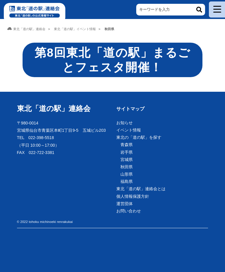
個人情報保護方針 (132, 196)
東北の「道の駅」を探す (138, 137)
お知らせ (124, 122)
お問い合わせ (128, 211)
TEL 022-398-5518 (35, 137)
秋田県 (126, 166)
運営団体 (124, 203)
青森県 (126, 144)
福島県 (126, 181)
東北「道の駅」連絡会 (54, 108)
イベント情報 (128, 130)
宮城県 (126, 159)
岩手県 (126, 152)
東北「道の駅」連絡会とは (141, 188)
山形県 (126, 174)
